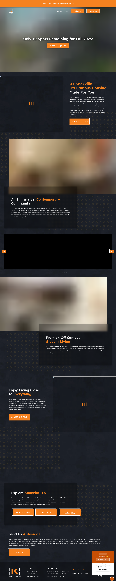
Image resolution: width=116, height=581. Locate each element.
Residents (77, 11)
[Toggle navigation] (105, 11)
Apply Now (93, 11)
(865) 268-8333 (62, 11)
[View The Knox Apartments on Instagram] (78, 569)
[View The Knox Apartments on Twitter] (83, 569)
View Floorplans (58, 45)
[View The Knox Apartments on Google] (73, 569)
